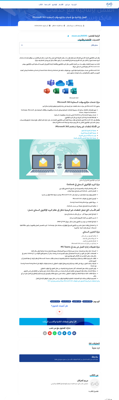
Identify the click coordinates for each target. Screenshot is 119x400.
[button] (22, 45)
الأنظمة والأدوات (84, 39)
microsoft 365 (87, 301)
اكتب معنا (47, 4)
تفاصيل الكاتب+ (93, 391)
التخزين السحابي (65, 301)
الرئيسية (74, 4)
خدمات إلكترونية (55, 301)
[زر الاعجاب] (59, 312)
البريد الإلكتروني (76, 301)
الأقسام (61, 4)
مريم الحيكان (82, 380)
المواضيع (54, 4)
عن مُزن (67, 4)
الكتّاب (41, 4)
